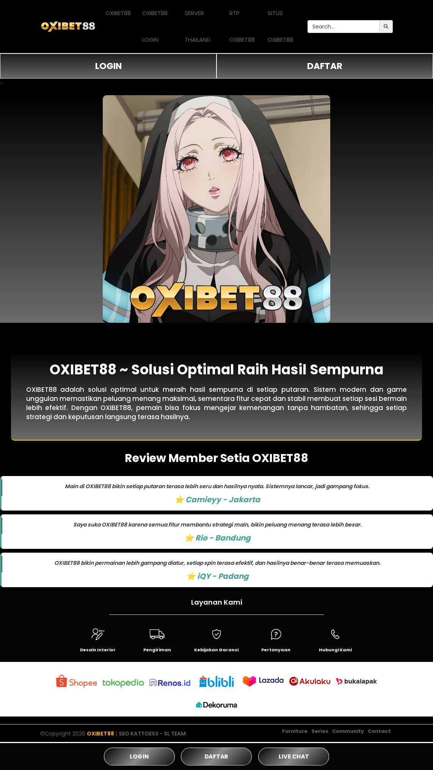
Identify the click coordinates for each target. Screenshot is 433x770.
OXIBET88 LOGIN (155, 26)
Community (348, 731)
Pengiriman (157, 650)
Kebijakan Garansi (216, 650)
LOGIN (108, 66)
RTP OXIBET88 (242, 26)
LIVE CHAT (293, 756)
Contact (379, 731)
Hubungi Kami (335, 650)
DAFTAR (324, 66)
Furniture (294, 731)
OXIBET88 (118, 13)
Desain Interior (98, 650)
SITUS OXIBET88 (280, 26)
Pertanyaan (275, 650)
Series (319, 731)
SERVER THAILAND (197, 26)
